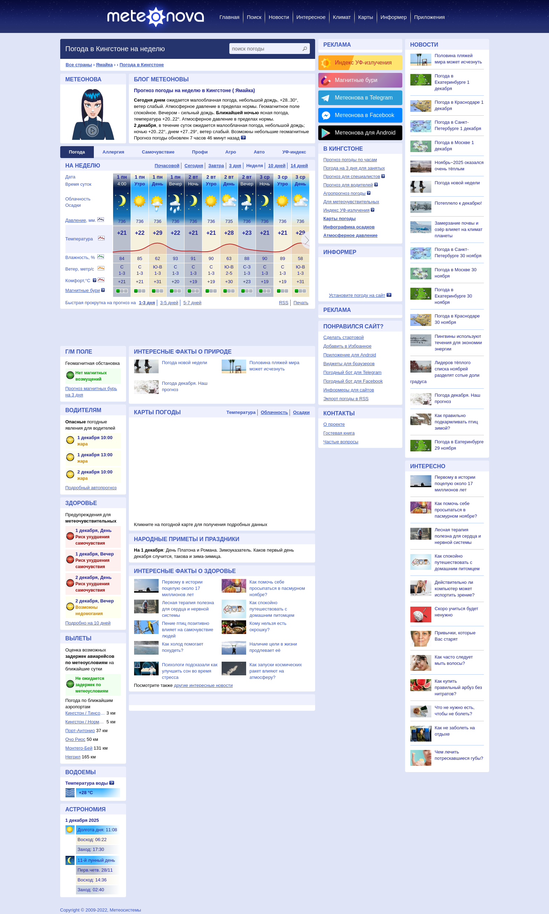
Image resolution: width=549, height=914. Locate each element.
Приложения (429, 17)
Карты (365, 17)
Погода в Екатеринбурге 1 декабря (452, 82)
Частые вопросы (341, 441)
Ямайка (104, 64)
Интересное (311, 17)
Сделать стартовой (344, 337)
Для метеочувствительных (351, 201)
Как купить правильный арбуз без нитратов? (458, 687)
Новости (279, 17)
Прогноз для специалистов (352, 176)
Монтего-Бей (78, 748)
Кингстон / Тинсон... (85, 713)
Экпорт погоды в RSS (346, 398)
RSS (284, 302)
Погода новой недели (184, 362)
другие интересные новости (203, 685)
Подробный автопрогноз (91, 487)
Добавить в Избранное (347, 346)
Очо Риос (75, 739)
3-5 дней (169, 302)
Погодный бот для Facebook (353, 381)
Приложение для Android (350, 354)
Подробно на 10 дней (88, 623)
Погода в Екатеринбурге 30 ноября (453, 296)
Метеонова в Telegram (364, 98)
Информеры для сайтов (349, 390)
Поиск (254, 17)
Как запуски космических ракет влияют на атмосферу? (276, 671)
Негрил (73, 756)
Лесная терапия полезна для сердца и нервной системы (188, 609)
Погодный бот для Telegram (353, 372)
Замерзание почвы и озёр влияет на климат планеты (459, 229)
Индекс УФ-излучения (363, 63)
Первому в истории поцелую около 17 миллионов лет (182, 588)
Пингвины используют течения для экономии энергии (458, 343)
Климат (342, 17)
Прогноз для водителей (348, 184)
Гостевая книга (339, 433)
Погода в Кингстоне (142, 64)
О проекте (334, 424)
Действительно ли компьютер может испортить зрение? (455, 589)
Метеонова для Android (365, 133)
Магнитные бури (82, 290)
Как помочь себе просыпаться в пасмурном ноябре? (277, 588)
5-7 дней (192, 302)
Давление (75, 220)
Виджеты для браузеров (349, 363)
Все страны (79, 64)
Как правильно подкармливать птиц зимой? (456, 422)
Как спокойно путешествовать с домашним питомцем (272, 609)
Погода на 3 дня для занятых (354, 168)
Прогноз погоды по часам (350, 159)
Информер (394, 17)
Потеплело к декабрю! (458, 203)
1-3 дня (147, 302)
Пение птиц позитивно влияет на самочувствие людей (187, 630)
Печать (300, 302)
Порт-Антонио (80, 730)
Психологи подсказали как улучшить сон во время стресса (190, 671)
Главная (229, 17)
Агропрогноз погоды (345, 193)
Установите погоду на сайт (357, 295)
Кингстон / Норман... (85, 721)
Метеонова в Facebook (364, 115)
